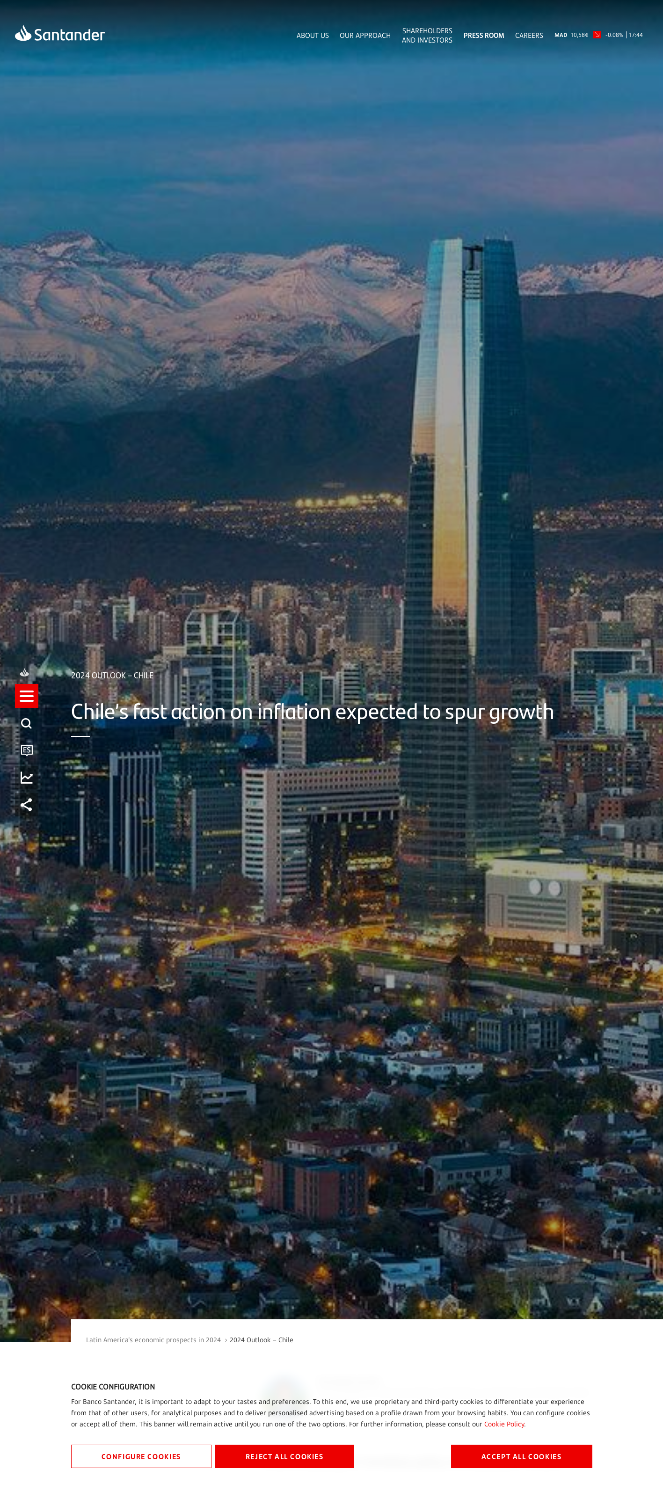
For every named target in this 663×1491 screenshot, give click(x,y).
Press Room (484, 35)
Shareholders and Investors (427, 35)
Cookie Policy (504, 1423)
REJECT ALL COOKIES (285, 1456)
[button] (26, 704)
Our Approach (365, 35)
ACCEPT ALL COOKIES (521, 1456)
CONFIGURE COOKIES (141, 1456)
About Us (313, 35)
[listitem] (26, 704)
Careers (529, 35)
